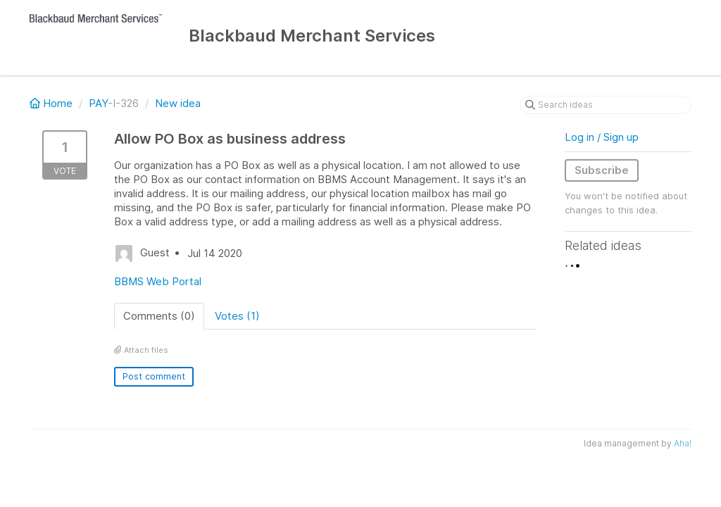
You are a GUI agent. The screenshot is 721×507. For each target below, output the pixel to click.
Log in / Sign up (602, 137)
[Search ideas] (605, 105)
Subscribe (602, 170)
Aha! (682, 443)
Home (52, 103)
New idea (178, 103)
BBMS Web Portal (157, 281)
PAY (98, 103)
